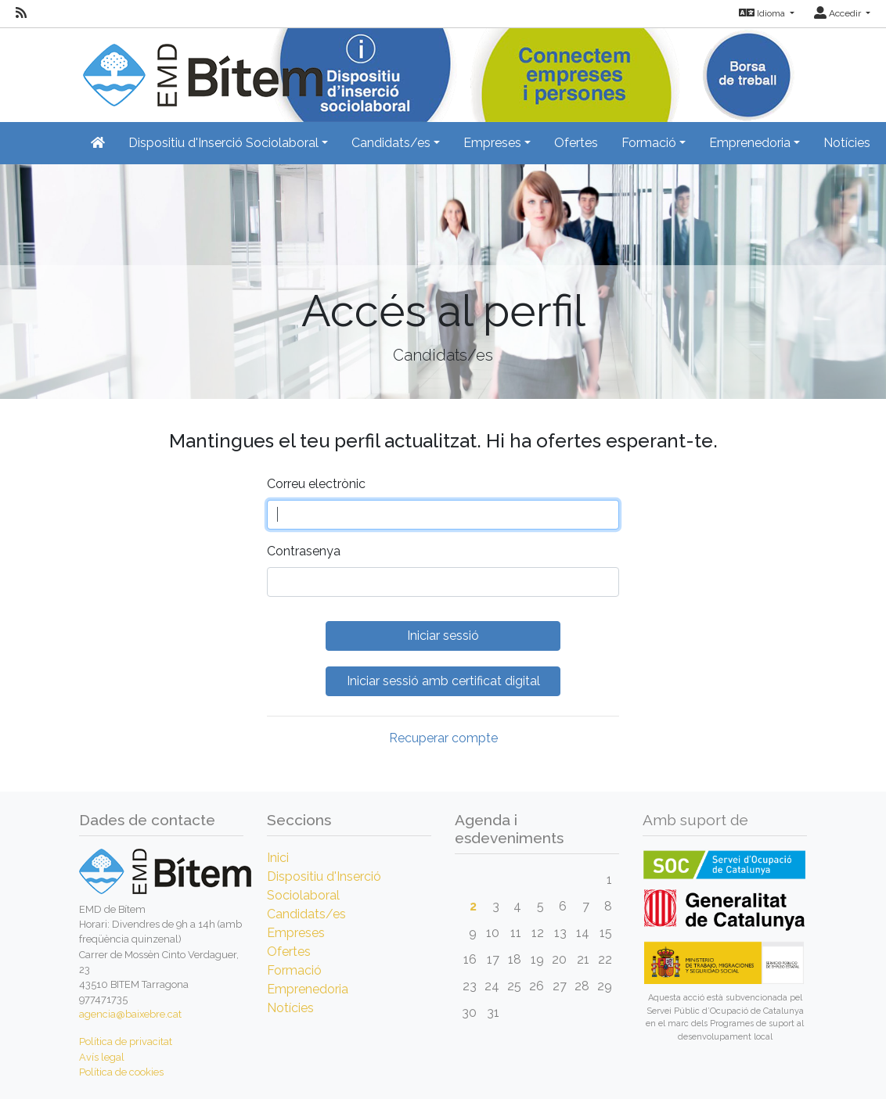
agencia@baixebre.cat (130, 1014)
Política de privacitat (125, 1041)
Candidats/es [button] (390, 142)
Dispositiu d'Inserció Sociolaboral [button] (223, 142)
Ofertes (576, 142)
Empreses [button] (492, 142)
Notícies (846, 142)
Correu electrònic (316, 483)
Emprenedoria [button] (750, 142)
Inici (278, 857)
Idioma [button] (763, 13)
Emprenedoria (307, 989)
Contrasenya (303, 551)
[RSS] (21, 13)
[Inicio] (200, 66)
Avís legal (101, 1057)
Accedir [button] (838, 13)
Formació (294, 970)
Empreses (296, 932)
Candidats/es (306, 914)
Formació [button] (648, 142)
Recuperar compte (443, 738)
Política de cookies (121, 1072)
